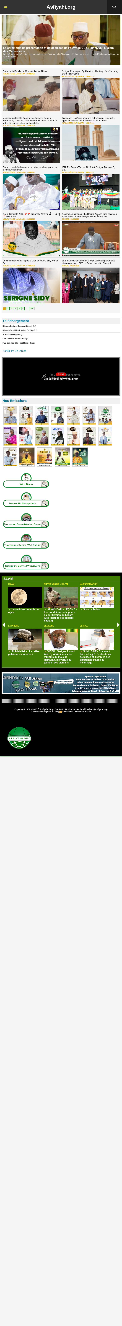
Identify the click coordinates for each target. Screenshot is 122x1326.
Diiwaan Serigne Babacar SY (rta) (17, 326)
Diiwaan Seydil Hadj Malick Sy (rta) (18, 330)
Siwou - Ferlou (91, 609)
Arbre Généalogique (12, 334)
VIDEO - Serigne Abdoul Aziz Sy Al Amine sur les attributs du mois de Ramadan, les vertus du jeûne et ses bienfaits (59, 657)
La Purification (88, 584)
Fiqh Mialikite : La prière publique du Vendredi (23, 652)
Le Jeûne (49, 626)
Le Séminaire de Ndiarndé (14, 339)
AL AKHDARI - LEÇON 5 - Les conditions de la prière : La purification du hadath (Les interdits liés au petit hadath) (60, 615)
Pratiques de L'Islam (56, 584)
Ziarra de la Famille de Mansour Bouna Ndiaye (25, 71)
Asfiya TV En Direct (14, 350)
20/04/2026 (30, 74)
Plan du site (52, 712)
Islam (11, 584)
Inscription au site (83, 712)
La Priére (13, 626)
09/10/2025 (74, 266)
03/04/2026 (30, 219)
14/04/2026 (89, 76)
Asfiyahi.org (61, 7)
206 (31, 309)
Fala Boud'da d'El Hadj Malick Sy (17, 343)
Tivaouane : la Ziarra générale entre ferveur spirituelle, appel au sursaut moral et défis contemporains (88, 119)
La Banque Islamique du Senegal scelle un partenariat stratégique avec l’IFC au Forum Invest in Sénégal (88, 261)
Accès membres (38, 712)
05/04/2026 (89, 172)
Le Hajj (84, 626)
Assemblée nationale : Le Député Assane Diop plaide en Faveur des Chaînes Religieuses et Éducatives (89, 215)
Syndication (67, 712)
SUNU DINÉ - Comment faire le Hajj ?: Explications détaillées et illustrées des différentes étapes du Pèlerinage (95, 657)
